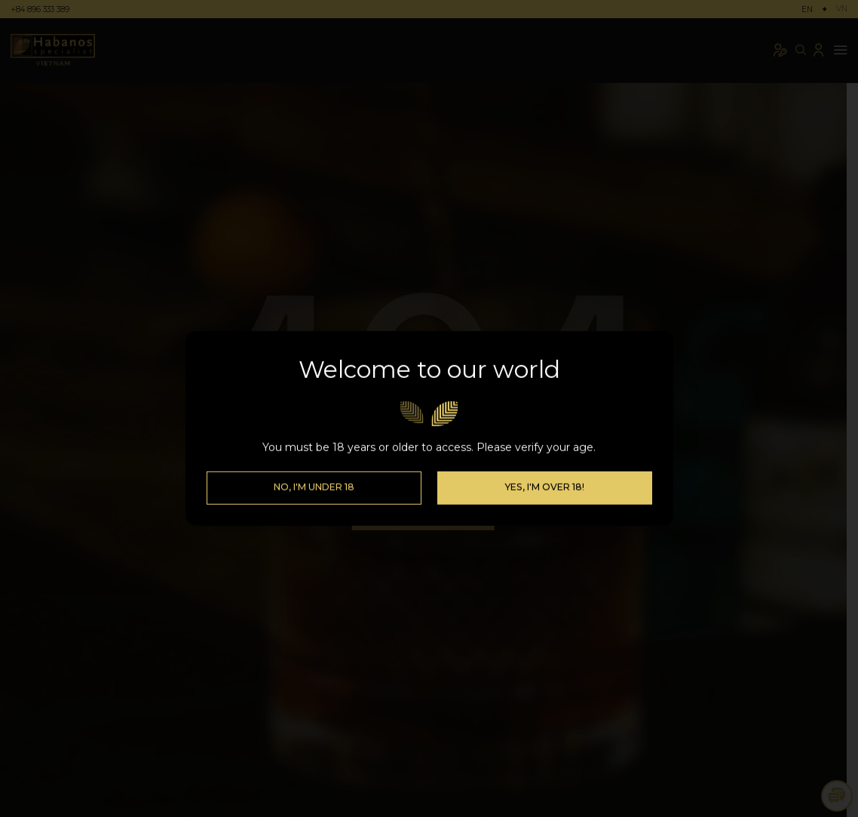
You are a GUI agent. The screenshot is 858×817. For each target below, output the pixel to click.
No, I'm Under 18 (314, 475)
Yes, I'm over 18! (544, 475)
